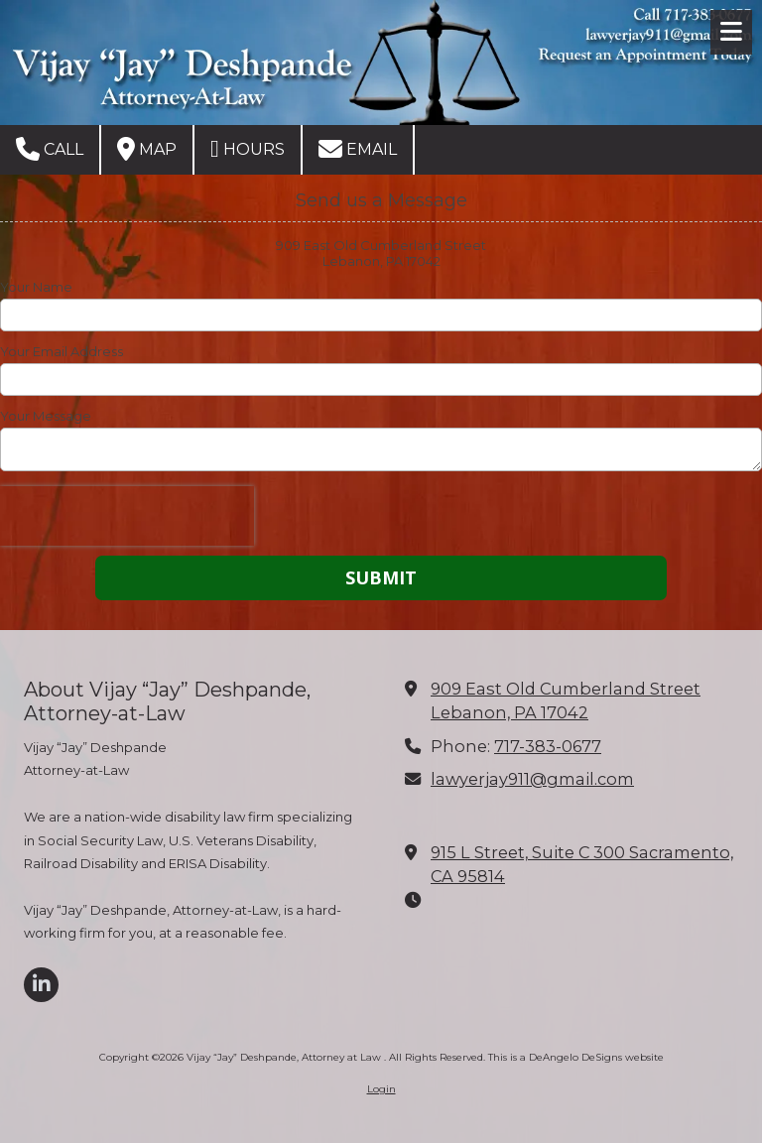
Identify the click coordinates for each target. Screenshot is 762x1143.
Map (147, 149)
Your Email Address (61, 351)
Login (381, 1088)
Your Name (36, 287)
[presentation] (127, 516)
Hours (247, 149)
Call (49, 149)
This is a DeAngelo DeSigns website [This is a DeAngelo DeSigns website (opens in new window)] (576, 1057)
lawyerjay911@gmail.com (532, 779)
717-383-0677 (547, 746)
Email (357, 149)
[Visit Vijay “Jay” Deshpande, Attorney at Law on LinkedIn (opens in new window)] (41, 984)
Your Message (45, 416)
